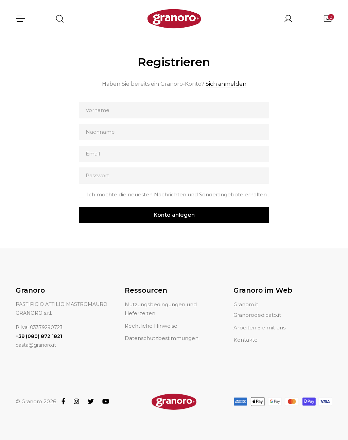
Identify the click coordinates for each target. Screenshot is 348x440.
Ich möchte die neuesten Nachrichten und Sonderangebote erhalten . (178, 194)
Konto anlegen (174, 215)
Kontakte (245, 331)
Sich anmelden (226, 84)
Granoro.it (245, 296)
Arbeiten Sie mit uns (259, 319)
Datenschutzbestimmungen (161, 330)
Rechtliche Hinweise (151, 317)
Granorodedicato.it (257, 307)
